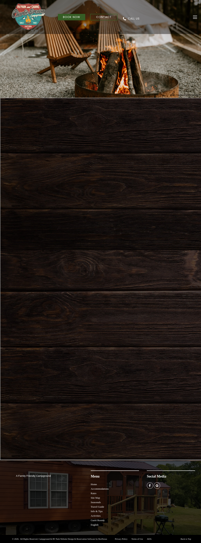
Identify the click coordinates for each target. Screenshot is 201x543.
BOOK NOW (71, 17)
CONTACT (103, 17)
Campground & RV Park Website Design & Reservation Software (67, 539)
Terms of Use (137, 539)
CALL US (134, 19)
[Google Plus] (157, 485)
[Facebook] (150, 485)
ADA (149, 539)
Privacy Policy (121, 539)
